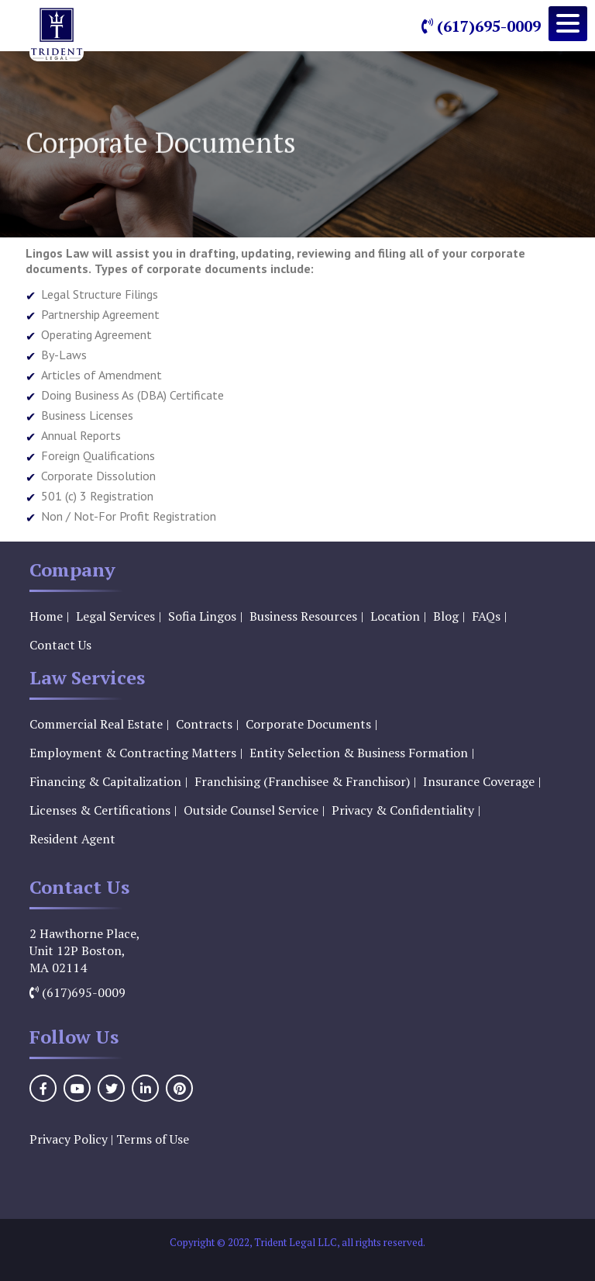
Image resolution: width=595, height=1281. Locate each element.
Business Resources (303, 616)
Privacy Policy (68, 1139)
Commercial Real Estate (96, 723)
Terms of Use (152, 1139)
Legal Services (115, 616)
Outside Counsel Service (251, 810)
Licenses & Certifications (99, 810)
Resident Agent (72, 838)
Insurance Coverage (479, 781)
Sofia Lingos (202, 616)
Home (46, 616)
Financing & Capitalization (105, 781)
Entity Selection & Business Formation (358, 752)
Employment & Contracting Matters (132, 752)
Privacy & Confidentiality (403, 810)
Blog (446, 616)
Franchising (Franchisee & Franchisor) (302, 781)
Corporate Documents (308, 723)
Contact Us (60, 644)
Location (395, 616)
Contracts (204, 723)
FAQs (486, 616)
